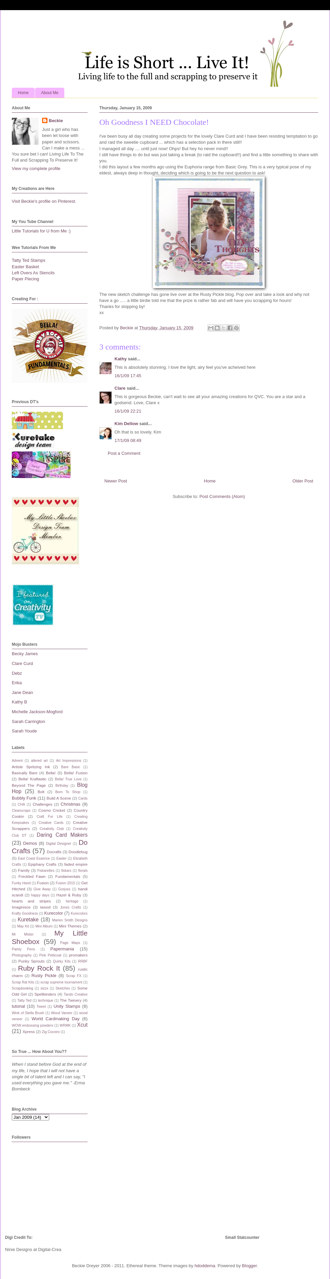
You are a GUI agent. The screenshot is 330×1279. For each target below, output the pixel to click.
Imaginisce (21, 907)
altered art (39, 760)
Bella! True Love (68, 779)
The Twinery (70, 1000)
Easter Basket (25, 266)
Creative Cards (50, 823)
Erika (17, 682)
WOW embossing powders (32, 1025)
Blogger (249, 1265)
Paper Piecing (25, 278)
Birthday (62, 785)
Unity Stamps (67, 1006)
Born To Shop (67, 792)
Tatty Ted (24, 1000)
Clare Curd (22, 663)
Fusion (43, 883)
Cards (83, 798)
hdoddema (205, 1265)
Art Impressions (68, 760)
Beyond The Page (29, 785)
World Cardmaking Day (56, 1018)
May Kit (23, 926)
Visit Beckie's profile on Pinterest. (44, 201)
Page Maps (70, 943)
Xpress (29, 1031)
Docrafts (54, 852)
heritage (72, 901)
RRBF (83, 961)
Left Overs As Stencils (33, 272)
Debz (17, 673)
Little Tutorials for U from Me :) (41, 230)
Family (24, 870)
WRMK (65, 1025)
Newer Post (115, 480)
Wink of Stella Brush (28, 1013)
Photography (22, 955)
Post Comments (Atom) (222, 496)
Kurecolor (53, 913)
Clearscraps (21, 810)
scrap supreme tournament (61, 982)
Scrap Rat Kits (23, 982)
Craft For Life (50, 816)
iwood (45, 907)
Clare (120, 388)
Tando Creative (76, 994)
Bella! (51, 773)
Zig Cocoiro (51, 1032)
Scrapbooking (22, 988)
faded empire (76, 864)
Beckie (56, 120)
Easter (62, 858)
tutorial (18, 1006)
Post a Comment (124, 453)
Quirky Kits (61, 961)
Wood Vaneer (61, 1013)
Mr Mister (23, 934)
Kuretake (28, 919)
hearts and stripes (31, 901)
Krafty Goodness (25, 913)
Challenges (42, 804)
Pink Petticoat (50, 955)
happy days (40, 895)
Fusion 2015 (65, 883)
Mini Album (44, 926)
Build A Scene (58, 798)
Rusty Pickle (43, 975)
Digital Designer (58, 843)
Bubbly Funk (24, 798)
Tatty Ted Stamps (28, 260)
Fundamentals (67, 876)
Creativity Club (52, 829)
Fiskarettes (46, 870)
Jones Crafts (70, 907)
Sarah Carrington (28, 721)
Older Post (303, 480)
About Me (49, 92)
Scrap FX (73, 976)
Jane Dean (22, 692)
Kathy (120, 358)
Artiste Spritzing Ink (31, 766)
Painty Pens (23, 949)
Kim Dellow (126, 423)
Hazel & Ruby (68, 895)
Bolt (41, 791)
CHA (21, 804)
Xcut (82, 1025)
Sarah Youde (24, 730)
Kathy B (19, 701)
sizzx (44, 988)
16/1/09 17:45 (127, 375)
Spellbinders (45, 994)
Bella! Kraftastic (32, 779)
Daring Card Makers (62, 835)
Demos (30, 843)
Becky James (25, 653)
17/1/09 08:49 (127, 440)
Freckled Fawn (32, 876)
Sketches (63, 988)
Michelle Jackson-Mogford (37, 711)
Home (23, 92)
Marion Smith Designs (70, 920)
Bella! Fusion (76, 773)
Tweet (41, 1006)
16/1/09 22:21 (127, 411)
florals (83, 870)
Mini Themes (70, 926)
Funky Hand (21, 883)
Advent (17, 760)
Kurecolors (79, 913)
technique (45, 1000)
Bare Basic (70, 767)
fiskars (66, 870)
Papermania (62, 948)
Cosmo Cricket (51, 810)
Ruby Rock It (39, 968)
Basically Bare (24, 773)
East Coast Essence (34, 858)
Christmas (70, 804)
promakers (78, 955)
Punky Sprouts (32, 961)
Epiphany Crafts (42, 864)
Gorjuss (64, 889)
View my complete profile (36, 168)
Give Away (42, 889)
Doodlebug (78, 852)
